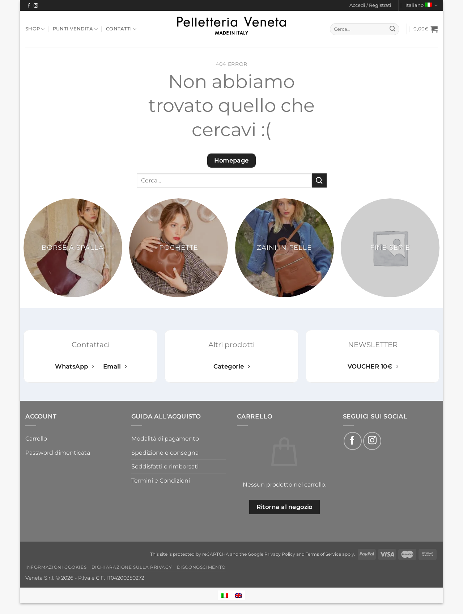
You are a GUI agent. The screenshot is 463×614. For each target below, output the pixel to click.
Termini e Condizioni (160, 480)
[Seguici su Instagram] (36, 5)
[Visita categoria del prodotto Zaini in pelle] (284, 247)
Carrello (36, 438)
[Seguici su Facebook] (29, 5)
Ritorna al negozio (284, 507)
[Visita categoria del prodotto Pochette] (178, 247)
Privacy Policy (279, 554)
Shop (34, 29)
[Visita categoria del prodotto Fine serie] (390, 247)
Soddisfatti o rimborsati (165, 466)
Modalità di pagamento (165, 438)
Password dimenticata (57, 452)
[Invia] (393, 29)
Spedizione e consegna (165, 452)
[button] (370, 5)
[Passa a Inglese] (238, 595)
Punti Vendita (75, 29)
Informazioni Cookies (55, 567)
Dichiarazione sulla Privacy (132, 567)
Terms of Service (323, 554)
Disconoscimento (201, 567)
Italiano (421, 5)
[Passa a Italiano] (225, 595)
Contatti (121, 29)
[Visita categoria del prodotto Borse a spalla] (73, 247)
